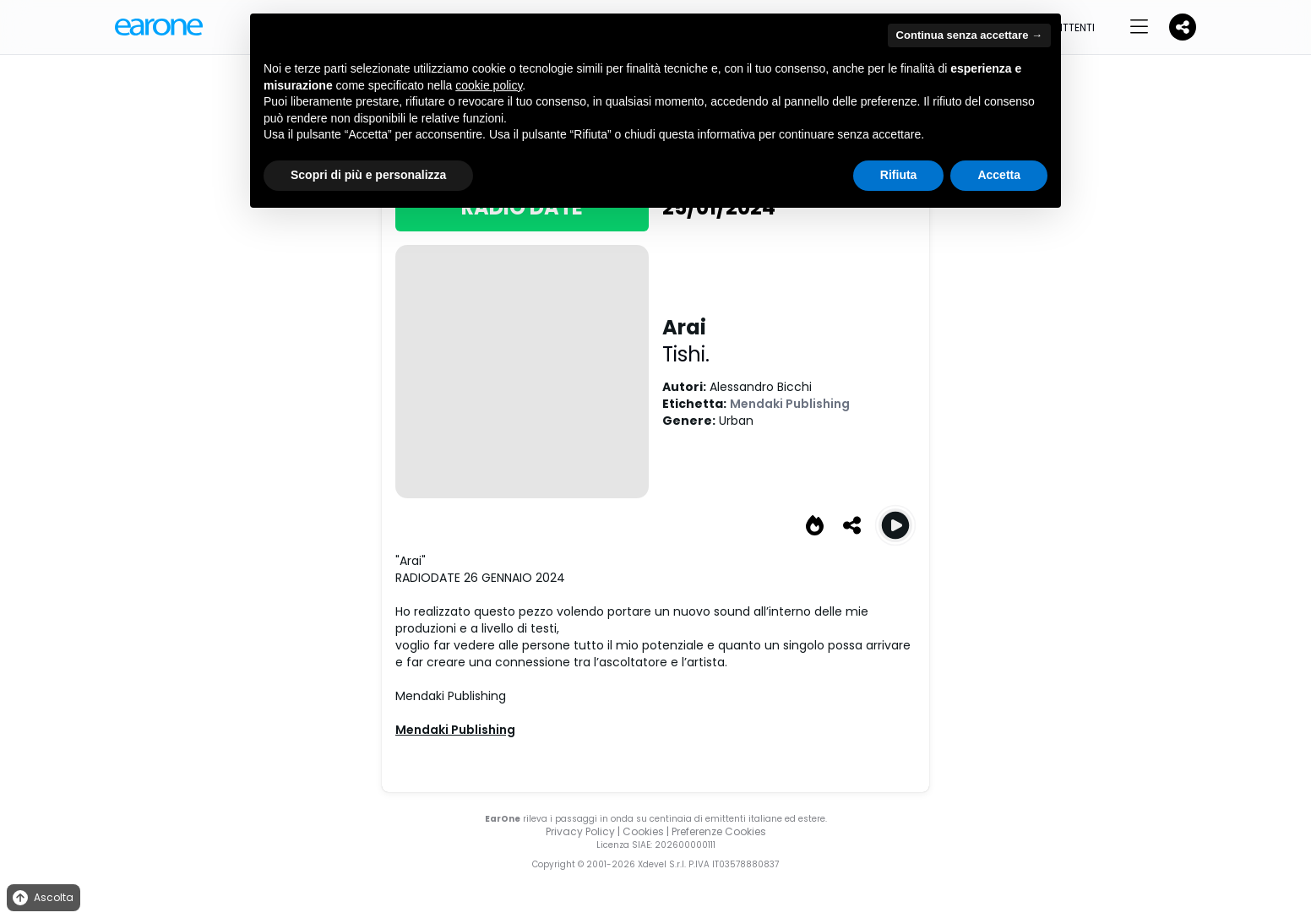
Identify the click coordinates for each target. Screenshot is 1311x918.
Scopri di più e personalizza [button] (368, 175)
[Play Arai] (895, 525)
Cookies (643, 831)
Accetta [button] (998, 175)
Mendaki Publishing (790, 403)
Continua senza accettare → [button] (969, 35)
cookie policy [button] (488, 85)
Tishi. (686, 354)
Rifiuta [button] (898, 175)
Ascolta (41, 898)
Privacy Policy (580, 831)
